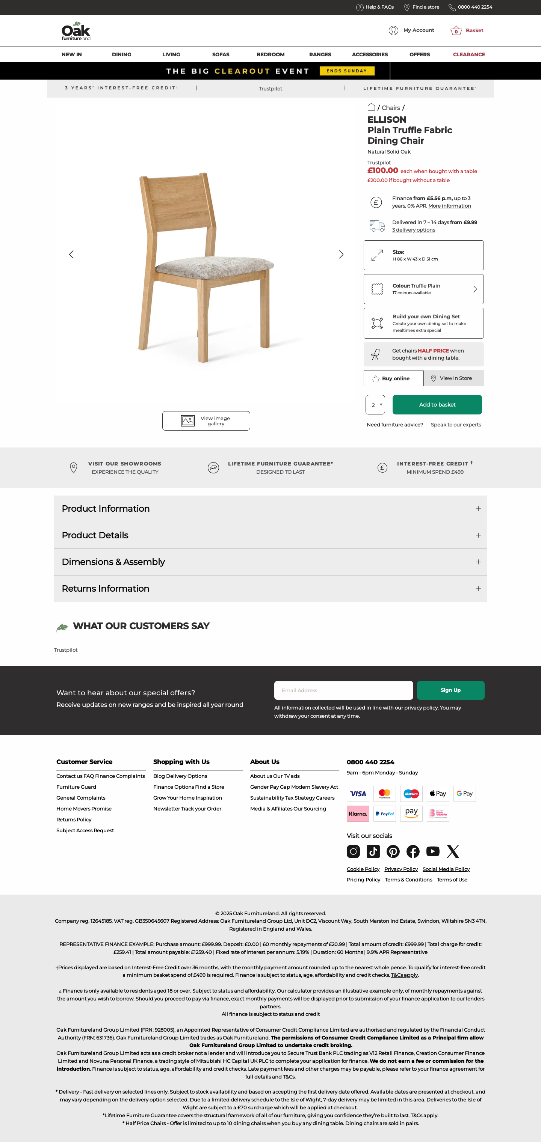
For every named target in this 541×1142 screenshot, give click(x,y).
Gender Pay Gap (270, 787)
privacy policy (421, 708)
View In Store (451, 378)
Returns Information (106, 588)
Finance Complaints (120, 776)
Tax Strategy (300, 798)
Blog (159, 776)
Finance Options (173, 787)
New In (72, 54)
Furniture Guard (76, 787)
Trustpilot (270, 89)
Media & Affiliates (271, 809)
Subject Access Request (85, 830)
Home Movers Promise (84, 809)
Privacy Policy (401, 869)
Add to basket (437, 404)
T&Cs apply (404, 975)
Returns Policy (73, 820)
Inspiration (209, 798)
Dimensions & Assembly (113, 562)
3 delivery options (413, 230)
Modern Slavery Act (314, 787)
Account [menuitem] (411, 30)
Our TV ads (286, 776)
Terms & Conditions (408, 880)
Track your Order (201, 809)
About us (261, 776)
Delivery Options (186, 776)
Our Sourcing (309, 809)
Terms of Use (452, 880)
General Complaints (80, 798)
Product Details (95, 535)
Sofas (220, 54)
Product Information (106, 508)
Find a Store (209, 787)
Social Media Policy (446, 869)
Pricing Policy (363, 880)
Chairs (391, 107)
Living (171, 54)
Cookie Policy (363, 869)
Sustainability (267, 798)
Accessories (370, 54)
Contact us (69, 776)
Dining (121, 54)
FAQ (88, 776)
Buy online (391, 379)
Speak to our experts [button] (456, 425)
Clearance (469, 54)
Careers (325, 798)
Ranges (320, 54)
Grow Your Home (174, 798)
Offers (420, 54)
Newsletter (166, 809)
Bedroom (270, 54)
